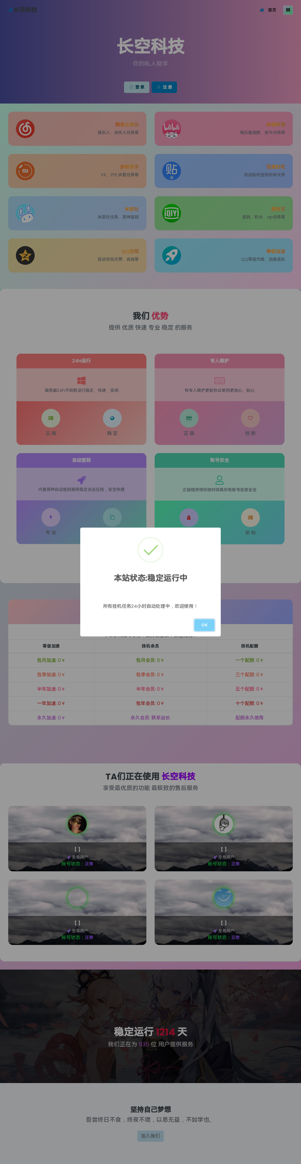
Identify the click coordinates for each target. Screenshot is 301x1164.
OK (204, 625)
